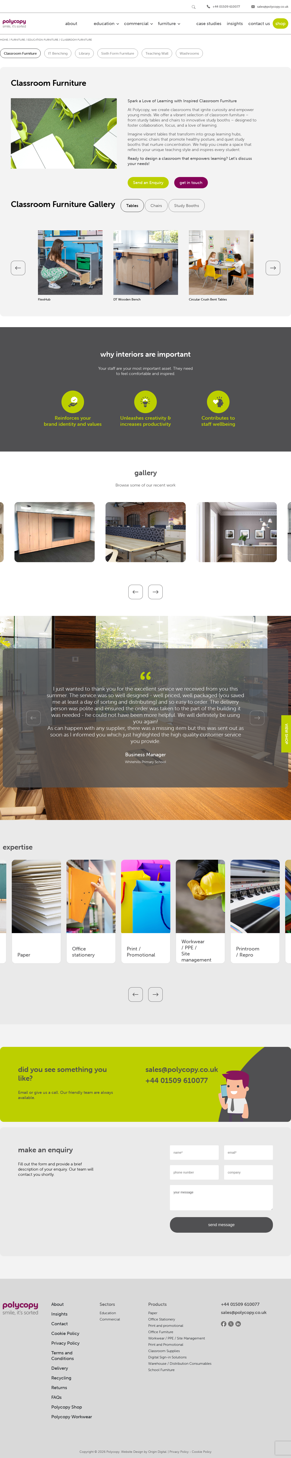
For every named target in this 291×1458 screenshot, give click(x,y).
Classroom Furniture (20, 53)
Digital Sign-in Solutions (167, 1357)
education (105, 23)
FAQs (56, 1397)
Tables (132, 205)
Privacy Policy (65, 1343)
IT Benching (58, 53)
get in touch (191, 182)
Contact (59, 1323)
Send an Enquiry (148, 182)
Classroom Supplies (164, 1351)
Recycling (61, 1378)
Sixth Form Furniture (117, 53)
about (71, 23)
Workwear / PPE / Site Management (176, 1338)
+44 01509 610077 (226, 7)
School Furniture (161, 1369)
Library (84, 53)
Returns (59, 1387)
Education (108, 1313)
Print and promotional (165, 1325)
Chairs (156, 205)
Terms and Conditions (62, 1355)
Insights (235, 23)
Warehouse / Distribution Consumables (179, 1363)
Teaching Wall (157, 53)
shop (280, 23)
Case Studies (208, 23)
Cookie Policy (65, 1333)
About (57, 1304)
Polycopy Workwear (71, 1416)
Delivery (59, 1368)
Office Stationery (161, 1319)
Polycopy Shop (66, 1407)
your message (221, 1197)
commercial (137, 23)
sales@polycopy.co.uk (272, 7)
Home (4, 39)
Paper (152, 1313)
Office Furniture (160, 1332)
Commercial (110, 1319)
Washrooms (189, 53)
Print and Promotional (165, 1344)
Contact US (259, 23)
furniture (167, 23)
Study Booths (186, 205)
